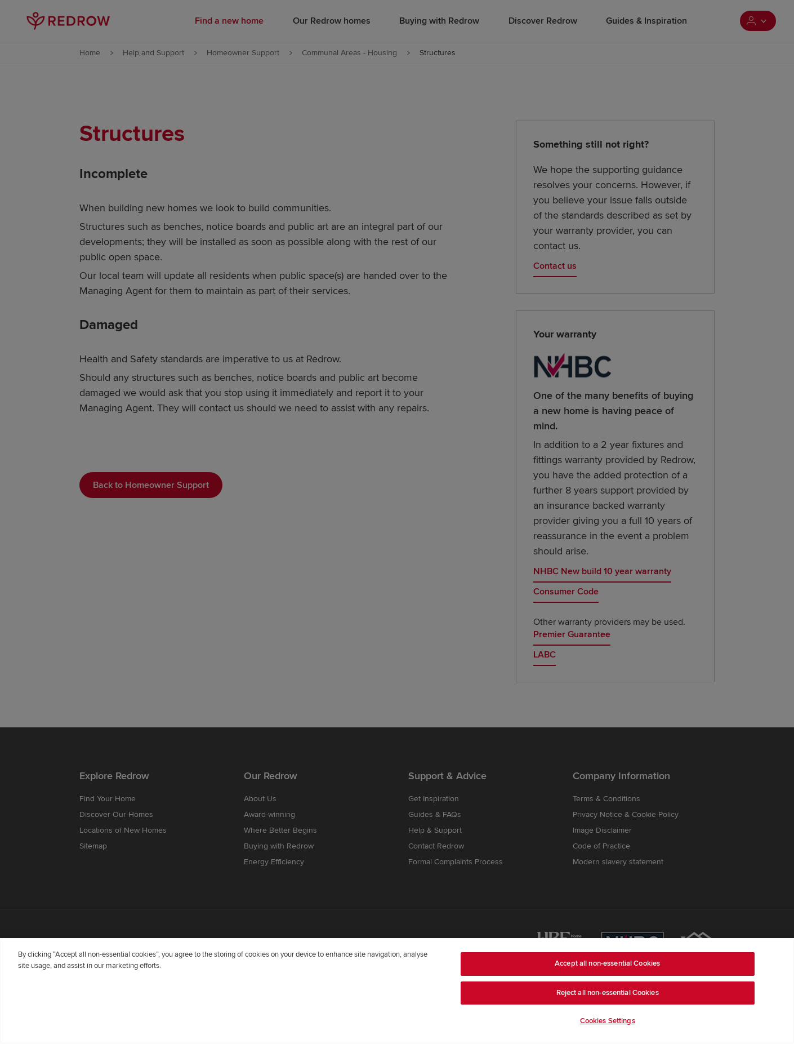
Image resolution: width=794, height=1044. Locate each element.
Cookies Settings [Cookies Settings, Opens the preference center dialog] (607, 1020)
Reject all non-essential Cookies (607, 992)
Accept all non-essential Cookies (607, 963)
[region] (397, 991)
